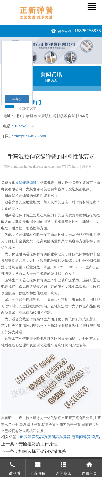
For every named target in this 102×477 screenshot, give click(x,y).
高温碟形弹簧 (25, 183)
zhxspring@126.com (30, 136)
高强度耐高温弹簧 (55, 437)
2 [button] (53, 57)
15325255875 (87, 30)
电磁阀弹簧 (81, 437)
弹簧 (95, 437)
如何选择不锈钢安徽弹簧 (42, 451)
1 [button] (48, 57)
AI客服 (17, 99)
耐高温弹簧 (29, 437)
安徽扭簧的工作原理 (38, 444)
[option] (51, 50)
